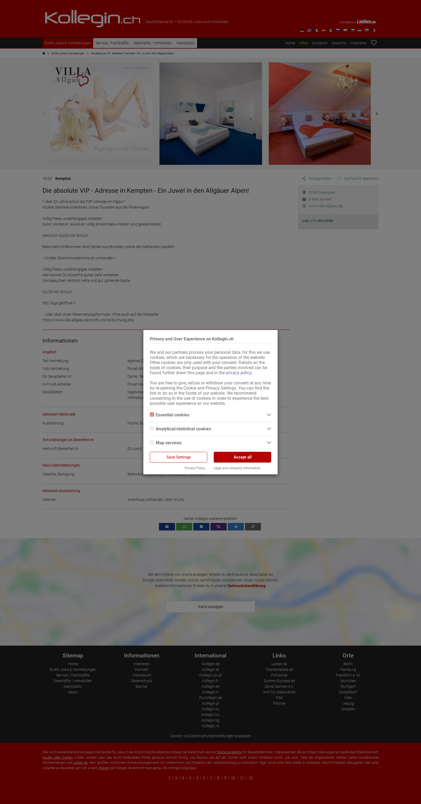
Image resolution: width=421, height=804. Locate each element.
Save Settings (178, 457)
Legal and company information (237, 468)
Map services (166, 442)
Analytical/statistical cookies (180, 428)
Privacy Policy (195, 468)
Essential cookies (169, 414)
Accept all (243, 457)
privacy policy (239, 372)
